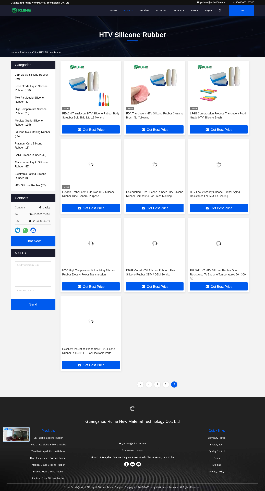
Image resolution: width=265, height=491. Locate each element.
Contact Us (178, 10)
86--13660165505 (243, 2)
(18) (28, 145)
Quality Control (217, 451)
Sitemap (216, 464)
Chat (241, 10)
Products (128, 10)
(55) (32, 134)
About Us (161, 10)
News (217, 458)
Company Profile (217, 437)
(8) (30, 175)
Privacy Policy (216, 471)
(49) (29, 99)
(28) (30, 111)
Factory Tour (216, 444)
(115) (29, 122)
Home (113, 10)
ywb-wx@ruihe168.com (211, 2)
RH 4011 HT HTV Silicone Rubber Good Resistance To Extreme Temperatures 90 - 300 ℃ (218, 274)
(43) (31, 164)
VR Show (144, 10)
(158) (31, 88)
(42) (30, 185)
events (194, 10)
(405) (31, 76)
